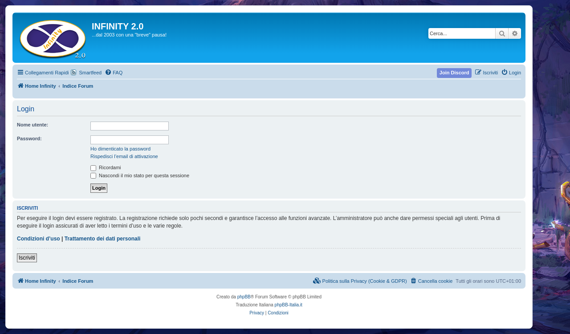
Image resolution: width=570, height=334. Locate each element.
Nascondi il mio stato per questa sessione (139, 175)
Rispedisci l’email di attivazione (124, 156)
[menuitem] (113, 72)
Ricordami (105, 167)
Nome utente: (32, 124)
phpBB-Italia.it (288, 304)
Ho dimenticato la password (120, 148)
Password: (29, 138)
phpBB (244, 296)
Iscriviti (27, 258)
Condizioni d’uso (38, 239)
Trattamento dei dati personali (103, 239)
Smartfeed (90, 72)
